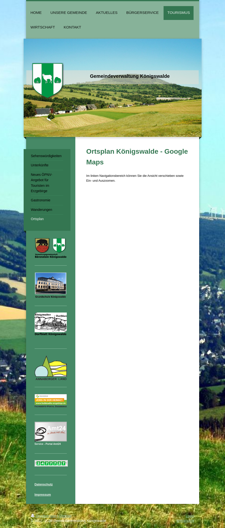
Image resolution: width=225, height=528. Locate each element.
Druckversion (44, 516)
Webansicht (185, 521)
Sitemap (65, 516)
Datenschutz (44, 484)
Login (190, 516)
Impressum (43, 494)
